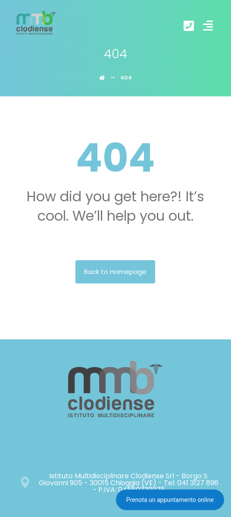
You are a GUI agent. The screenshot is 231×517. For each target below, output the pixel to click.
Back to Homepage (115, 271)
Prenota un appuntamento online (170, 499)
